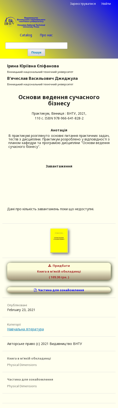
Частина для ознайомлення (60, 290)
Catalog (26, 35)
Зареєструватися (83, 3)
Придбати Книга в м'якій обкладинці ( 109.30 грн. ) (59, 271)
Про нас (46, 35)
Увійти (106, 3)
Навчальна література (25, 329)
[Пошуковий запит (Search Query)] (36, 45)
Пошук (36, 52)
